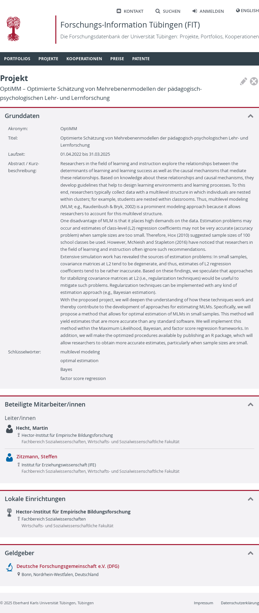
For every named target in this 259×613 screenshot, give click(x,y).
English (250, 10)
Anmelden (208, 11)
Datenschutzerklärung (240, 602)
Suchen (167, 11)
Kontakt (130, 11)
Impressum (203, 602)
